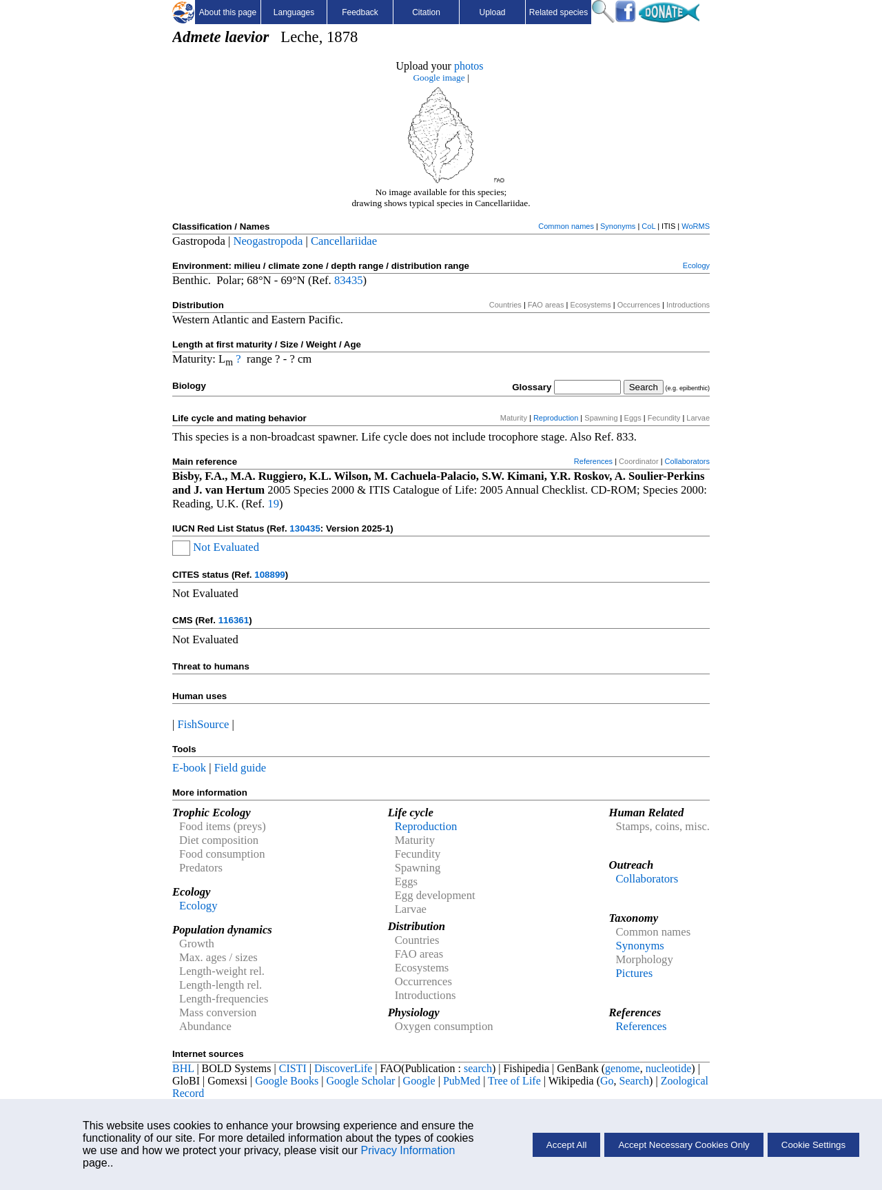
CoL (648, 226)
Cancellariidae (344, 241)
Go (607, 1081)
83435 (348, 280)
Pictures (634, 973)
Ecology (696, 265)
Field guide (240, 767)
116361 (233, 620)
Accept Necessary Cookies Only (683, 1145)
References (593, 461)
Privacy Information (407, 1150)
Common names (566, 226)
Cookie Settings (813, 1145)
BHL (183, 1068)
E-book (189, 767)
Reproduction (555, 418)
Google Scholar (360, 1081)
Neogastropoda (267, 241)
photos (469, 66)
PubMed (461, 1081)
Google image (438, 77)
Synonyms (617, 226)
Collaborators (687, 461)
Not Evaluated (226, 547)
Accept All (566, 1145)
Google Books (286, 1081)
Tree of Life (514, 1081)
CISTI (293, 1068)
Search (634, 1081)
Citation (426, 12)
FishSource (203, 724)
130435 (304, 528)
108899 (269, 574)
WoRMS (695, 226)
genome (622, 1068)
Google (419, 1081)
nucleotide (669, 1068)
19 (273, 503)
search (478, 1068)
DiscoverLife (343, 1068)
